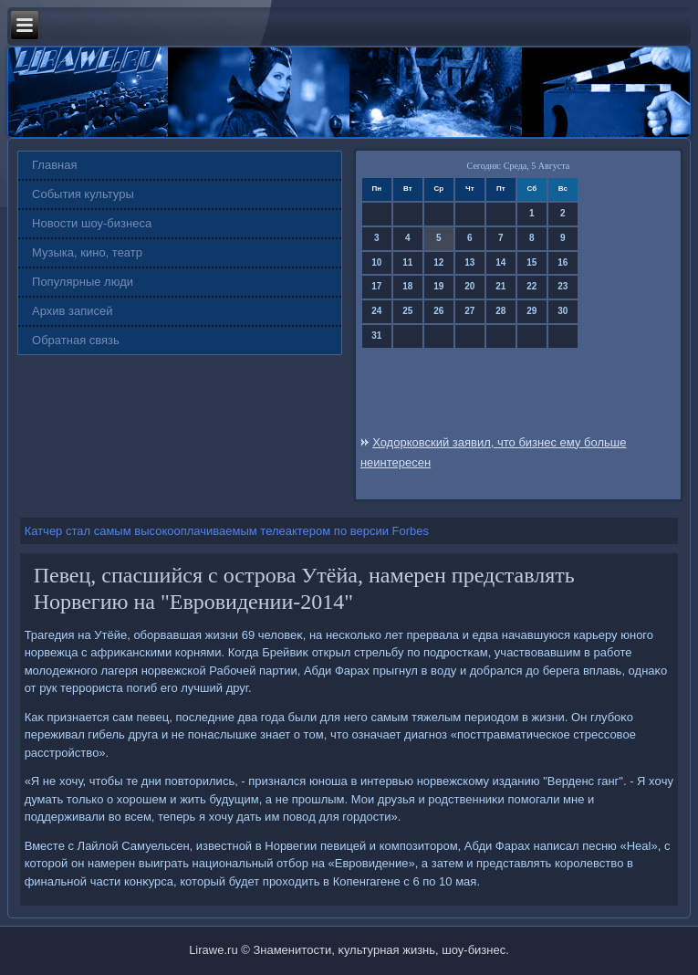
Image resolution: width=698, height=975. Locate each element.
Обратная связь (76, 340)
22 (531, 286)
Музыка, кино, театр (87, 252)
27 (469, 311)
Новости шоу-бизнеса (91, 223)
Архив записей (72, 311)
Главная (54, 165)
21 (500, 286)
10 (376, 262)
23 (562, 286)
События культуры (83, 194)
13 (469, 262)
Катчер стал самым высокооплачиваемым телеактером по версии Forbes (227, 531)
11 (407, 262)
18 (407, 286)
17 (376, 286)
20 (469, 286)
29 (531, 311)
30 (562, 311)
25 (407, 311)
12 (438, 262)
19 (438, 286)
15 (531, 262)
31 (376, 335)
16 (562, 262)
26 (438, 311)
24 (376, 311)
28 (500, 311)
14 (500, 262)
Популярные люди (82, 281)
